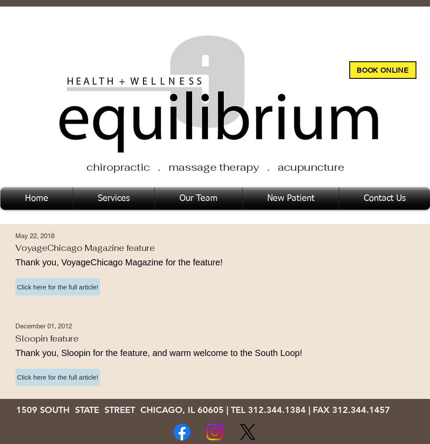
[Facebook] (182, 432)
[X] (247, 432)
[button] (57, 287)
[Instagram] (215, 432)
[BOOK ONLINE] (382, 70)
